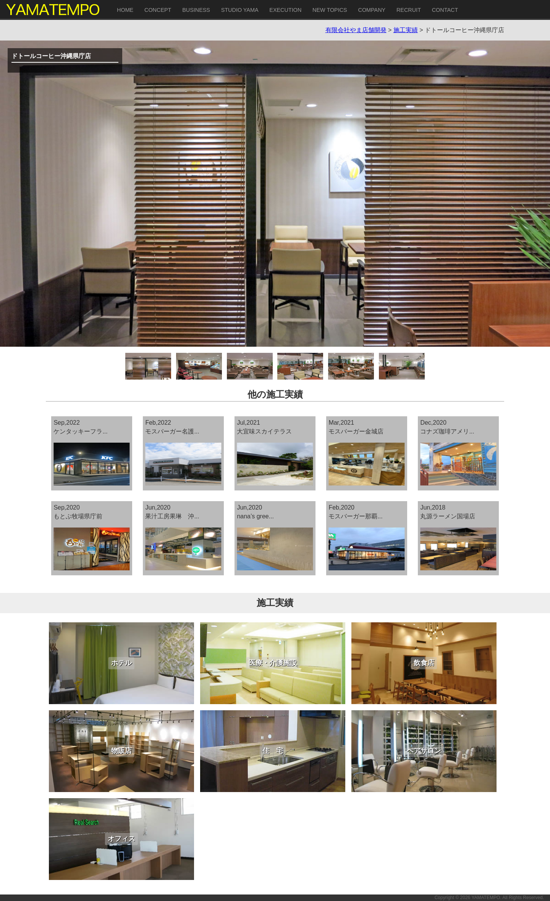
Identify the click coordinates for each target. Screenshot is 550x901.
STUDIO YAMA (240, 10)
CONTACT (445, 10)
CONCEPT (157, 10)
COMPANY (371, 10)
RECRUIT (408, 10)
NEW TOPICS (329, 10)
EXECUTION (285, 10)
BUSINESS (196, 10)
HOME (125, 10)
